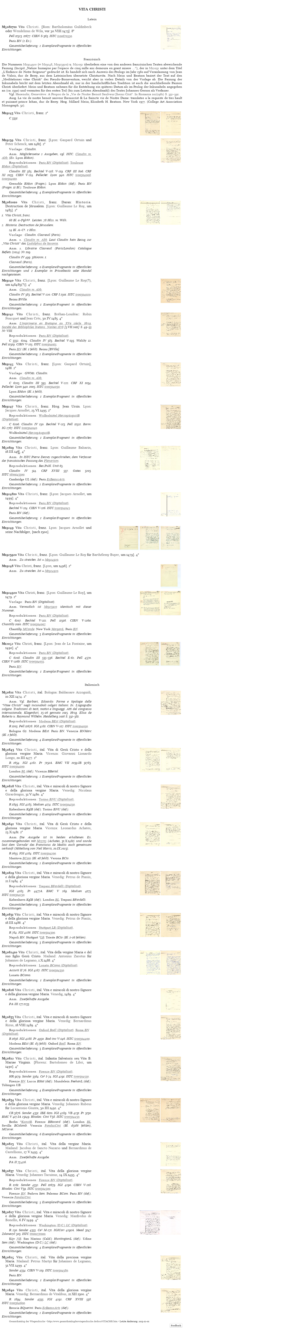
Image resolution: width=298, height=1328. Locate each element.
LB (42, 937)
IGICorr (59, 1230)
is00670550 (64, 36)
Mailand (49, 956)
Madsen (38, 804)
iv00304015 (49, 344)
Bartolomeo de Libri (66, 1062)
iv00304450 (71, 1117)
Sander (27, 1076)
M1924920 (30, 64)
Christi (23, 566)
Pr (40, 763)
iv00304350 (56, 970)
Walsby (81, 341)
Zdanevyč (8, 1234)
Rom (46, 27)
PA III (13, 1004)
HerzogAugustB (39, 433)
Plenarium (51, 461)
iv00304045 (62, 508)
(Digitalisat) (54, 163)
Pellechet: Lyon (46, 175)
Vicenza (52, 753)
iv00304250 (17, 895)
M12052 (78, 64)
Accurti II (15, 970)
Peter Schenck (16, 144)
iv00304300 (47, 932)
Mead (80, 1230)
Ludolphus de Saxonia (42, 243)
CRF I (56, 294)
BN (19, 349)
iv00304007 (37, 624)
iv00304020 (83, 294)
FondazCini (53, 1126)
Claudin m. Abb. (36, 240)
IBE (43, 1113)
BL (23, 771)
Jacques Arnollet (17, 410)
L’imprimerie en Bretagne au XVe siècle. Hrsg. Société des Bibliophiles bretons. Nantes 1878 (46, 325)
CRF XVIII (50, 471)
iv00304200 (48, 853)
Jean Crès (34, 318)
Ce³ (42, 1076)
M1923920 (60, 64)
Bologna (50, 692)
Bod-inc (50, 1039)
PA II (13, 1162)
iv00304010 (9, 179)
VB (70, 1113)
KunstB (26, 1122)
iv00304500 (42, 1189)
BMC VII (62, 763)
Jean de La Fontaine (70, 644)
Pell (11, 36)
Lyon (53, 140)
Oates (77, 471)
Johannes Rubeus (78, 1104)
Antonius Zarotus (71, 956)
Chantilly (8, 624)
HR (11, 1076)
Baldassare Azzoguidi (75, 692)
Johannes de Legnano (21, 960)
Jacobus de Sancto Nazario (40, 1148)
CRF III (70, 171)
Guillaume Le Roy (71, 206)
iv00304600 (17, 1303)
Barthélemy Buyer (105, 555)
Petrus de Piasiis (78, 877)
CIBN (36, 36)
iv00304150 (67, 804)
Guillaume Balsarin (76, 447)
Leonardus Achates (76, 828)
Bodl (62, 1044)
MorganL (57, 629)
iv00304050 (80, 726)
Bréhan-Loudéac (66, 314)
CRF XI (77, 383)
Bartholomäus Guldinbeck (71, 27)
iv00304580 (60, 1270)
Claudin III (17, 171)
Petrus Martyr (41, 1261)
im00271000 (37, 1234)
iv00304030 (52, 387)
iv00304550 (81, 1076)
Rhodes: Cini (40, 1117)
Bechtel (39, 171)
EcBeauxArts (56, 479)
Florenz (40, 1062)
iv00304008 (83, 175)
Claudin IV (16, 257)
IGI (36, 726)
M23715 (41, 841)
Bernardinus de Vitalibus (48, 1294)
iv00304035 (36, 661)
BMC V (52, 891)
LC (46, 1242)
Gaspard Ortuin (72, 140)
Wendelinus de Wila (28, 31)
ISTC (53, 36)
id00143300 (17, 474)
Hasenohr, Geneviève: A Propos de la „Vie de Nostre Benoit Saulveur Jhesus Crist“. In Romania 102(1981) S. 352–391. (97, 94)
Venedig (68, 790)
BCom (27, 858)
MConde (28, 629)
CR (11, 1113)
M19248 (47, 64)
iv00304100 (17, 766)
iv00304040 (29, 428)
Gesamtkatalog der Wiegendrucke (27, 1321)
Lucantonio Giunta (24, 1108)
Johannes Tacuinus (43, 1175)
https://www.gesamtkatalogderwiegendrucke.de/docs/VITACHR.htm (82, 1321)
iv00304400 (82, 1039)
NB (19, 1239)
